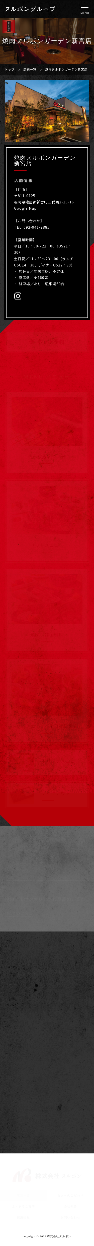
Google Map (25, 208)
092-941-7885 (37, 227)
